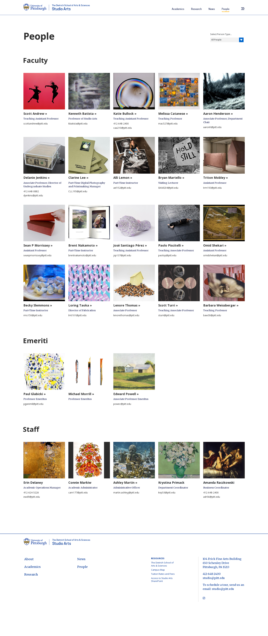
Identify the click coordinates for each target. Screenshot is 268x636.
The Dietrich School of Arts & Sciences (162, 564)
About (29, 559)
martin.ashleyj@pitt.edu (126, 492)
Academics (178, 9)
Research (196, 9)
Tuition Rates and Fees (163, 573)
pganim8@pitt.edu (33, 404)
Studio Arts (71, 7)
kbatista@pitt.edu (78, 123)
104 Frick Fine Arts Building (222, 559)
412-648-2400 (121, 123)
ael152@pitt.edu (122, 187)
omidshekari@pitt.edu (215, 255)
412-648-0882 (31, 191)
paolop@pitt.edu (167, 255)
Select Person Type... (221, 34)
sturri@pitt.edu (166, 315)
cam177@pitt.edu (78, 492)
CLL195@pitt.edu (77, 191)
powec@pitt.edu (122, 404)
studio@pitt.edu (214, 578)
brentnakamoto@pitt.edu (82, 255)
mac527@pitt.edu (168, 123)
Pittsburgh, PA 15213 (216, 567)
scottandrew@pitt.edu (35, 123)
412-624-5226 (31, 492)
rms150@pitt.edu (32, 315)
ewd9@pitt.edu (31, 496)
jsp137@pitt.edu (122, 255)
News (212, 9)
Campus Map (158, 569)
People (225, 9)
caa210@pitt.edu (122, 127)
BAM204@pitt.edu (168, 187)
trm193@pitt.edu (212, 187)
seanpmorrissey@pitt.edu (37, 255)
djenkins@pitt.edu (33, 195)
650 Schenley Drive (216, 563)
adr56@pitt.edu (211, 496)
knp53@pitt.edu (166, 492)
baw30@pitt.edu (212, 315)
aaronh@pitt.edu (212, 127)
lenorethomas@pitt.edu (126, 315)
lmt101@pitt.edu (77, 315)
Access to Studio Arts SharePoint (162, 580)
